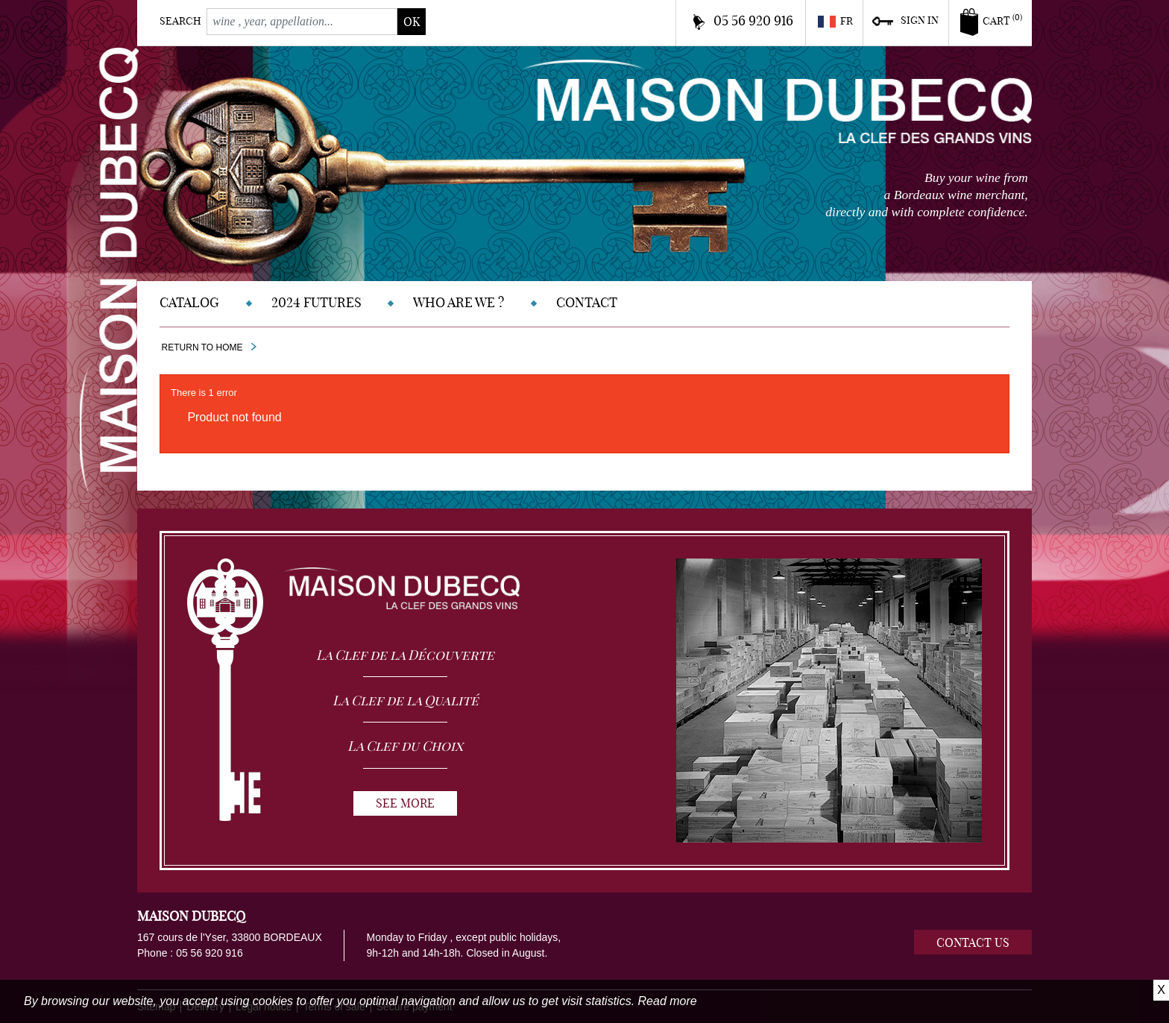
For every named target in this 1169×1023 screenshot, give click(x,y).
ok (411, 21)
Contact (586, 302)
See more (405, 803)
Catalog (189, 302)
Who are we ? (458, 302)
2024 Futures (316, 302)
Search (180, 21)
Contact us (972, 942)
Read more (667, 1001)
